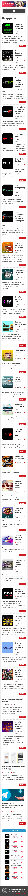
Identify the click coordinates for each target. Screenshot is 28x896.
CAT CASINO (14, 860)
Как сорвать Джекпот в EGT (19, 272)
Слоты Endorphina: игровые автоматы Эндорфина (19, 216)
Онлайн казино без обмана (19, 537)
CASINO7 (13, 871)
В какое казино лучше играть (20, 324)
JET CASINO (14, 840)
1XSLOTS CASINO (15, 855)
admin (16, 33)
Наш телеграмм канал (19, 893)
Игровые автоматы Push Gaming (20, 591)
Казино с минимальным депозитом (20, 407)
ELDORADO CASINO (16, 865)
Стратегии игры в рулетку (19, 510)
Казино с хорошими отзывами (19, 26)
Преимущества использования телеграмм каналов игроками (12, 806)
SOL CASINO (14, 845)
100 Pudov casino (14, 876)
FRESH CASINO (14, 850)
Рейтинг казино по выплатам (19, 245)
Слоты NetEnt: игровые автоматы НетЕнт (19, 82)
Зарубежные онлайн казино (20, 353)
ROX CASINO (14, 834)
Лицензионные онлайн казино (20, 618)
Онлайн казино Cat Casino (19, 299)
